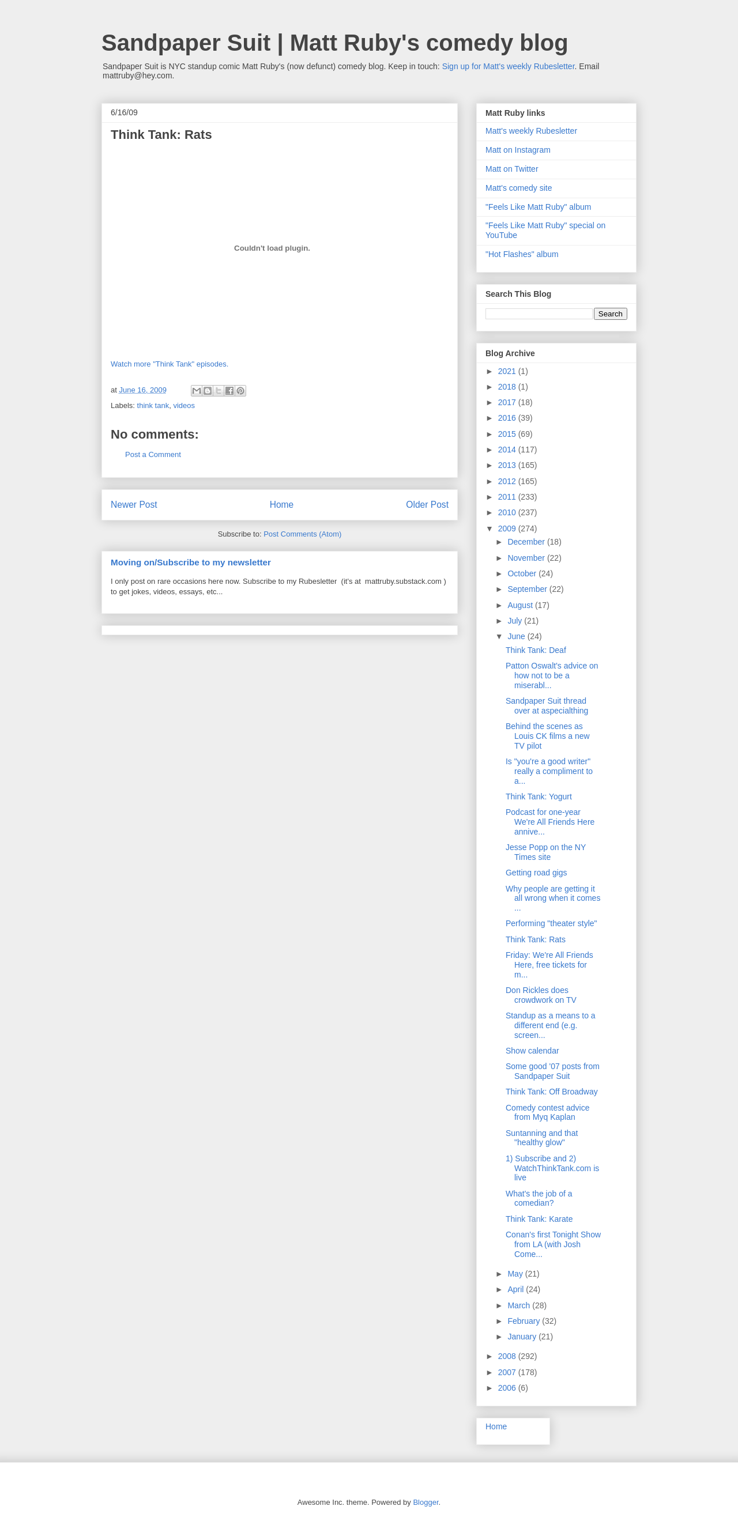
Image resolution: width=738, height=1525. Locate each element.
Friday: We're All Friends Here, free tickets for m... (549, 964)
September (528, 589)
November (527, 558)
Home (282, 504)
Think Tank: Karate (539, 1219)
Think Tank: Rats (536, 939)
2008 (508, 1356)
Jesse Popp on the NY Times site (546, 852)
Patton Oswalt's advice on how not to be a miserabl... (552, 675)
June (517, 636)
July (515, 620)
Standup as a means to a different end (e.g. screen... (551, 1025)
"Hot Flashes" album (522, 254)
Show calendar (532, 1050)
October (523, 573)
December (527, 541)
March (519, 1305)
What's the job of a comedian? (539, 1198)
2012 (508, 481)
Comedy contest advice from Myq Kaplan (548, 1112)
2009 (508, 528)
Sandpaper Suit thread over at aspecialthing (547, 705)
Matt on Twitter (512, 168)
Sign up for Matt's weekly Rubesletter (508, 66)
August (520, 605)
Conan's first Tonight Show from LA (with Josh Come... (553, 1244)
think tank (153, 405)
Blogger (425, 1502)
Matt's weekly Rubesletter (531, 130)
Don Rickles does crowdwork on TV (541, 995)
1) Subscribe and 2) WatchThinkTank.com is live (552, 1168)
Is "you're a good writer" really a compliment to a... (549, 771)
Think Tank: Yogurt (539, 796)
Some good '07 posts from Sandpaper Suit (553, 1071)
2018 (508, 386)
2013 (508, 465)
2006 (508, 1387)
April (516, 1289)
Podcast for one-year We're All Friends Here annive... (550, 821)
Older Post (427, 504)
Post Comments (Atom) (302, 534)
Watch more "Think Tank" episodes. (169, 364)
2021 (508, 371)
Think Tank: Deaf (536, 650)
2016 (508, 417)
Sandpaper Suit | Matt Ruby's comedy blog (334, 42)
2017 (508, 402)
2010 (508, 512)
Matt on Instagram (518, 149)
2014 (508, 449)
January (523, 1336)
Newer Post (134, 504)
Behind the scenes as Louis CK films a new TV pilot (548, 736)
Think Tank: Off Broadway (552, 1091)
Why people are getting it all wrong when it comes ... (553, 898)
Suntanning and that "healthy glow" (542, 1137)
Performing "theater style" (551, 923)
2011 (508, 496)
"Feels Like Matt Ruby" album (538, 207)
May (516, 1273)
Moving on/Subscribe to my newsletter (191, 562)
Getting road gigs (536, 872)
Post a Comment (153, 454)
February (524, 1321)
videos (184, 405)
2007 (508, 1372)
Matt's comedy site (518, 187)
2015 (508, 434)
